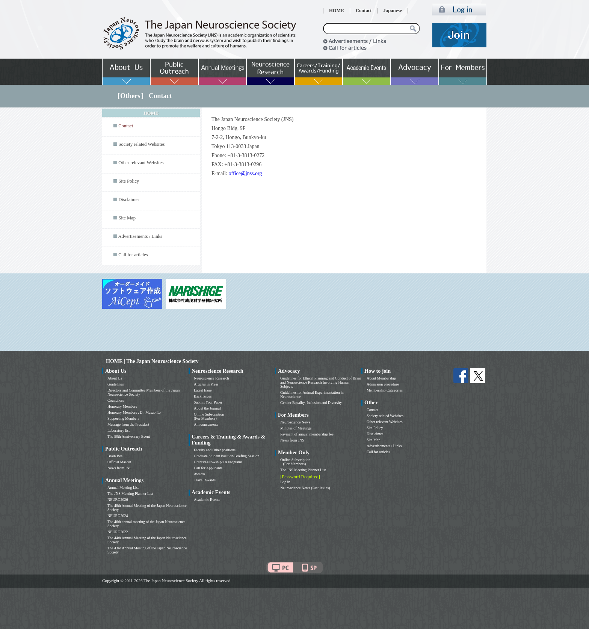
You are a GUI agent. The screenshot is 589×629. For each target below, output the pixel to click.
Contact (364, 10)
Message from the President (128, 424)
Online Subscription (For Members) (209, 416)
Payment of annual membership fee (307, 434)
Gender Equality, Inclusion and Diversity (311, 403)
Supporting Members (123, 418)
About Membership (381, 378)
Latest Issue (203, 390)
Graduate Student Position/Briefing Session (226, 456)
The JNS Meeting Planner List (130, 493)
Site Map (127, 218)
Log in (285, 482)
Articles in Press (206, 384)
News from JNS (119, 468)
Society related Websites (141, 144)
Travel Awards (205, 480)
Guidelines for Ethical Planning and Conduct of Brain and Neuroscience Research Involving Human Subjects (320, 382)
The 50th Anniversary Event (128, 436)
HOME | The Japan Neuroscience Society (152, 361)
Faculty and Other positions (215, 450)
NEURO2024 (117, 516)
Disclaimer (128, 199)
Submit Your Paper (208, 402)
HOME (336, 10)
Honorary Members (122, 406)
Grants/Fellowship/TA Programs (218, 462)
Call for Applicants (208, 468)
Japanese (393, 10)
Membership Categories (385, 390)
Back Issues (203, 396)
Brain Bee (114, 456)
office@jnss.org (246, 173)
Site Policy (128, 181)
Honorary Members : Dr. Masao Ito (134, 412)
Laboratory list (118, 430)
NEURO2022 (117, 532)
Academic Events (207, 499)
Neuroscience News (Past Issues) (305, 488)
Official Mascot (119, 462)
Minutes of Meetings (295, 428)
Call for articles (133, 254)
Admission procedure (383, 384)
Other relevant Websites (140, 162)
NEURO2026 (117, 499)
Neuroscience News (295, 422)
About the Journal (207, 408)
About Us (114, 378)
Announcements (206, 424)
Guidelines (115, 384)
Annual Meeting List (123, 487)
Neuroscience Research (211, 378)
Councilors (115, 400)
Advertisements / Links (140, 236)
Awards (199, 474)
